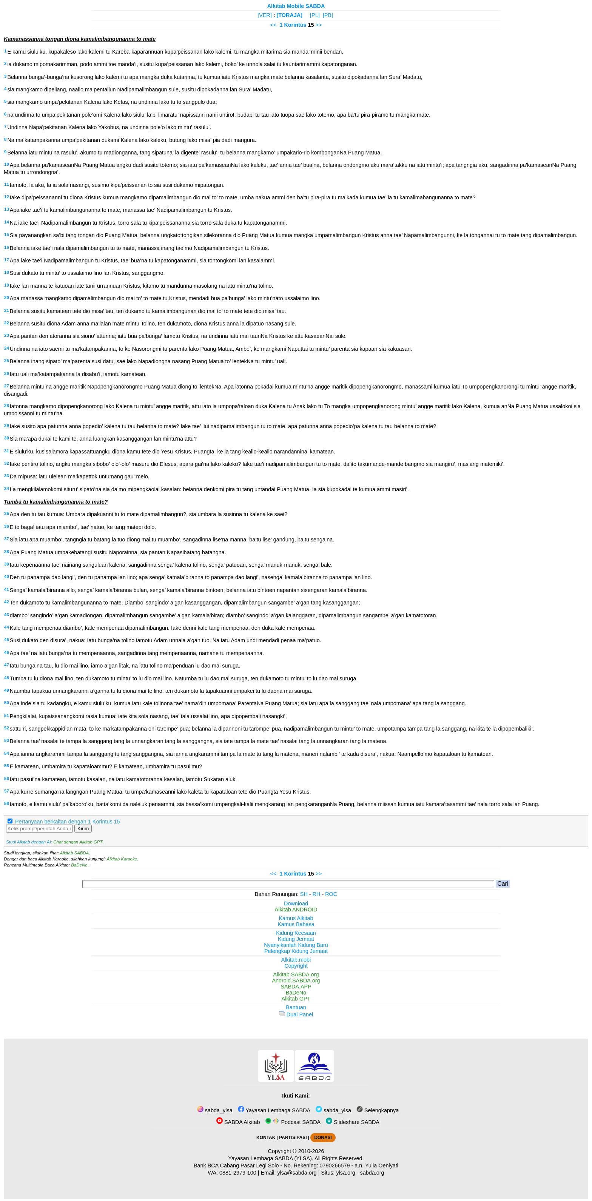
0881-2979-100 (237, 1173)
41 (6, 589)
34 (6, 488)
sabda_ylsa (215, 1110)
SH (304, 894)
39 (6, 564)
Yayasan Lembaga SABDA (274, 1110)
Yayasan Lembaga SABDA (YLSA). (270, 1158)
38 (6, 551)
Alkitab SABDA (74, 853)
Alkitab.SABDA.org (296, 974)
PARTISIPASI (293, 1137)
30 (6, 438)
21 (6, 310)
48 (6, 677)
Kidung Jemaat (296, 939)
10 (6, 164)
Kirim (83, 828)
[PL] (315, 15)
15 (6, 234)
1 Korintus (292, 25)
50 (6, 702)
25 (6, 360)
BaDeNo (79, 865)
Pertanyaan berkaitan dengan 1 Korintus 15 (67, 822)
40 (6, 576)
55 (6, 765)
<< (273, 25)
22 (6, 323)
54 (6, 753)
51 (6, 715)
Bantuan (296, 1007)
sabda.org (372, 1173)
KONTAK (265, 1137)
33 (6, 475)
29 (6, 425)
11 (6, 184)
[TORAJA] (290, 15)
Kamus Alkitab (296, 918)
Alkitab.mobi (296, 960)
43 (6, 614)
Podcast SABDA (293, 1122)
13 (6, 209)
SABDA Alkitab (238, 1122)
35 (6, 513)
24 (6, 348)
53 (6, 740)
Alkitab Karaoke (122, 859)
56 (6, 778)
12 (6, 196)
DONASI (322, 1137)
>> (319, 25)
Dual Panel (296, 1014)
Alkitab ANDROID (296, 910)
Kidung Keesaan (296, 933)
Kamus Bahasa (296, 924)
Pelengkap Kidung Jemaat (296, 951)
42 (6, 602)
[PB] (328, 15)
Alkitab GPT (296, 999)
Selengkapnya (377, 1110)
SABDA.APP (296, 987)
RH (317, 894)
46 (6, 652)
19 (6, 285)
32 (6, 463)
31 (6, 451)
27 (6, 386)
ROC (331, 894)
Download (296, 903)
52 (6, 728)
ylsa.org (345, 1173)
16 (6, 247)
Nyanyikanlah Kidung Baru (296, 945)
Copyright (296, 966)
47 (6, 665)
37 (6, 539)
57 (6, 791)
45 (6, 639)
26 (6, 373)
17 (6, 259)
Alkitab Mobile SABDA (296, 6)
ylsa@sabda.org (296, 1173)
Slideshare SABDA (352, 1122)
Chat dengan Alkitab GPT (77, 842)
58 (6, 803)
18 (6, 272)
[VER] (264, 15)
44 (6, 627)
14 (6, 222)
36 (6, 526)
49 (6, 690)
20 (6, 297)
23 (6, 335)
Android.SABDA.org (296, 980)
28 (6, 405)
